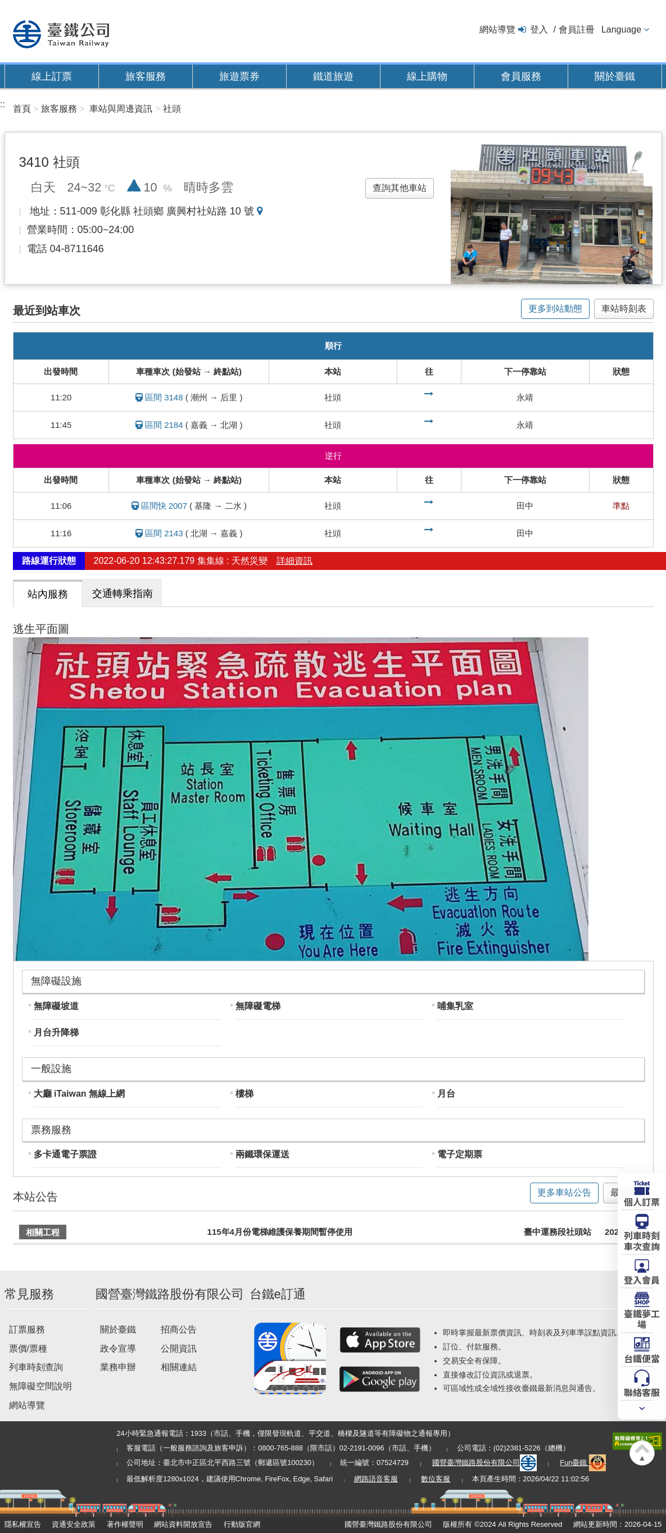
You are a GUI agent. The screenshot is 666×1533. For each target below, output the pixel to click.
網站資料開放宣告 (183, 1524)
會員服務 (521, 76)
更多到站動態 (555, 308)
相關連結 (179, 1367)
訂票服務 (27, 1329)
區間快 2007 (164, 505)
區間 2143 (164, 533)
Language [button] (621, 29)
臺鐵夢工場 (642, 1318)
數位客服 (435, 1479)
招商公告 (179, 1329)
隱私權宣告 (22, 1524)
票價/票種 (28, 1348)
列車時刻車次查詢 (642, 1240)
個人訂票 (642, 1201)
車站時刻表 (623, 308)
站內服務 (48, 594)
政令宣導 (118, 1348)
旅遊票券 (239, 76)
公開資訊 (179, 1348)
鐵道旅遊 (333, 76)
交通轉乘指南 (122, 593)
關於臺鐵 (615, 76)
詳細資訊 (294, 560)
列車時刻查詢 (36, 1367)
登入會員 (642, 1279)
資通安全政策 (74, 1524)
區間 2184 (164, 425)
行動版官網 (242, 1524)
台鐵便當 (642, 1358)
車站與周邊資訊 (120, 108)
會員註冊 (577, 29)
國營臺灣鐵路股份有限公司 (484, 1462)
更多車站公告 (564, 1192)
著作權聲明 (125, 1524)
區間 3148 (164, 397)
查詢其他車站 (400, 188)
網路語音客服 (376, 1479)
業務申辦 (118, 1367)
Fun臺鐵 (583, 1462)
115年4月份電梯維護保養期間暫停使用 (279, 1232)
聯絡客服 (642, 1391)
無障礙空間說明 (40, 1386)
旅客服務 (145, 76)
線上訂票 (51, 76)
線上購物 (427, 76)
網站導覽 (497, 29)
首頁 (22, 108)
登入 (539, 29)
